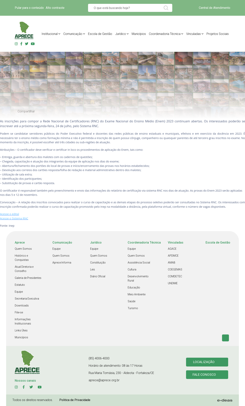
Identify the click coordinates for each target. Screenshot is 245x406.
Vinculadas (193, 34)
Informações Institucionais (23, 321)
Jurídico (120, 34)
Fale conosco (204, 375)
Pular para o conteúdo (29, 8)
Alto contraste (55, 8)
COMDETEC (175, 276)
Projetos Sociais (218, 34)
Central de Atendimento (214, 8)
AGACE (172, 248)
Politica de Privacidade (74, 400)
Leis (92, 269)
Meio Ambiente (136, 294)
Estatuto (20, 284)
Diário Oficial (97, 276)
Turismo (133, 308)
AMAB (171, 262)
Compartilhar (26, 111)
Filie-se (19, 312)
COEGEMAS (175, 269)
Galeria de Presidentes (28, 277)
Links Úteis (21, 330)
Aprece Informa (61, 262)
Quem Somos (23, 248)
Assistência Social (139, 262)
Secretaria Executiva (27, 298)
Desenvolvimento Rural (138, 278)
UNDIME (173, 283)
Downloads (22, 305)
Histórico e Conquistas (22, 257)
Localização (204, 362)
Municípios (139, 34)
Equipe (19, 291)
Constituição (98, 262)
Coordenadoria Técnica (164, 34)
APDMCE (173, 255)
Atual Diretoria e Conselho (24, 269)
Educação (134, 287)
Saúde (131, 301)
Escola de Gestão (100, 34)
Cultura (132, 269)
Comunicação (72, 34)
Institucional (50, 34)
